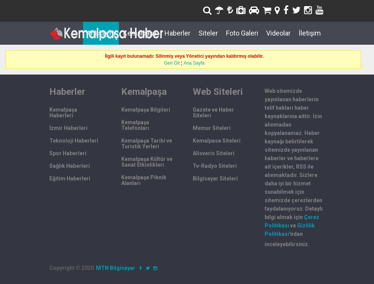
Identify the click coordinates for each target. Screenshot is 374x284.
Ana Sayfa (194, 63)
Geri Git (172, 63)
